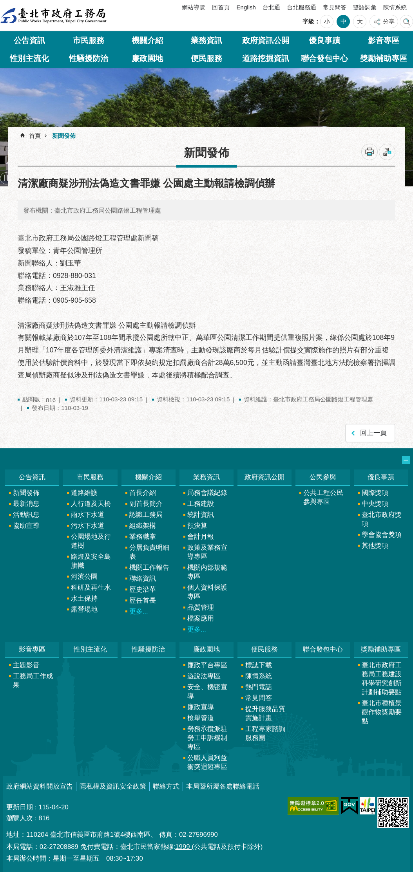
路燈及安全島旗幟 (91, 561)
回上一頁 (373, 433)
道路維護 (84, 492)
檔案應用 (200, 618)
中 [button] (343, 21)
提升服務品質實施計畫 (265, 713)
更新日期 (19, 807)
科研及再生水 (91, 587)
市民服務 (88, 40)
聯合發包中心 (324, 58)
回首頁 (221, 7)
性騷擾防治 (88, 58)
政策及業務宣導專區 (207, 552)
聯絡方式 (166, 786)
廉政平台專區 (207, 665)
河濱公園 (84, 576)
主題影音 (26, 665)
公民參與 (323, 477)
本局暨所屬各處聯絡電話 (222, 786)
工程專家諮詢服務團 (265, 733)
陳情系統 (395, 7)
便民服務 (206, 58)
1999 (183, 846)
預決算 (197, 525)
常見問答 (334, 7)
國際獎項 (375, 492)
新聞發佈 (64, 135)
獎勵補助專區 (383, 58)
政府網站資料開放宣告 (39, 786)
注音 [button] (387, 152)
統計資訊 (200, 514)
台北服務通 (301, 7)
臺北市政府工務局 (53, 15)
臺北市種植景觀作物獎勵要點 (382, 712)
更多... (138, 611)
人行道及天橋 (91, 503)
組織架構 (142, 525)
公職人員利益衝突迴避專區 (207, 762)
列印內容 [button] (369, 152)
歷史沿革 (142, 589)
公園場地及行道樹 (91, 541)
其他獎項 (375, 545)
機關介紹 (147, 40)
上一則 (21, 178)
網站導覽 (193, 7)
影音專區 (383, 40)
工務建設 (200, 503)
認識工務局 (146, 514)
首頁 (35, 135)
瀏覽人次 (19, 818)
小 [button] (327, 21)
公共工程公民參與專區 (323, 497)
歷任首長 (142, 600)
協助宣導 (26, 525)
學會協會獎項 (382, 534)
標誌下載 (258, 665)
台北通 (271, 7)
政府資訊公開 (265, 40)
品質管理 (200, 607)
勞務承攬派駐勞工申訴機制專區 (207, 738)
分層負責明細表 (149, 552)
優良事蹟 (324, 40)
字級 (308, 21)
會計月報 (200, 536)
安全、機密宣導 (207, 691)
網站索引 (406, 21)
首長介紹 (142, 492)
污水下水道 (87, 525)
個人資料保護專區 (207, 592)
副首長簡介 (146, 503)
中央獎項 (375, 503)
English (246, 7)
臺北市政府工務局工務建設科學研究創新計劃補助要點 (382, 678)
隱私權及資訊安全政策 (113, 786)
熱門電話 (258, 687)
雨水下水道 (87, 514)
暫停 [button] (6, 178)
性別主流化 (29, 58)
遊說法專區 (204, 676)
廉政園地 (147, 58)
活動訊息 (26, 514)
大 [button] (360, 21)
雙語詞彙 (365, 7)
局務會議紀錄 (207, 492)
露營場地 (84, 609)
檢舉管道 (200, 718)
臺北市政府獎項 (382, 519)
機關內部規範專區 (207, 572)
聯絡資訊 (142, 578)
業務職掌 (142, 536)
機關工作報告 (149, 567)
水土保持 (84, 598)
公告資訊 (29, 40)
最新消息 (26, 503)
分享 (389, 21)
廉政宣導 (200, 707)
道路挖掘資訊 (265, 58)
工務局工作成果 (33, 680)
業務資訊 (206, 40)
